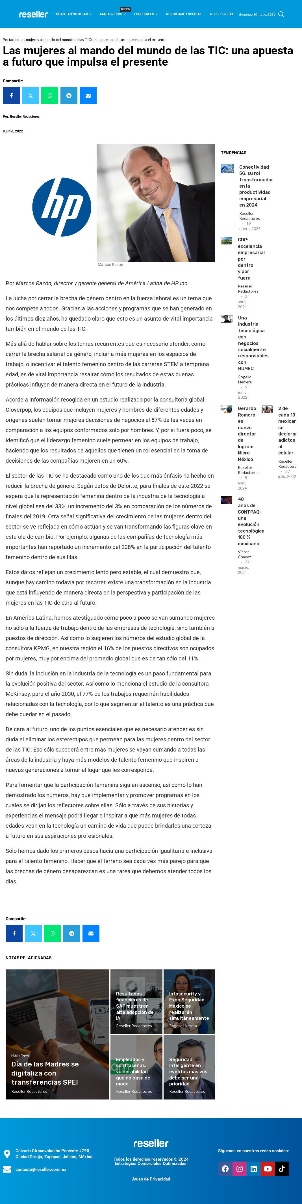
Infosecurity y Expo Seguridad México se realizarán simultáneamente (189, 1006)
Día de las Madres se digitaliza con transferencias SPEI (45, 1073)
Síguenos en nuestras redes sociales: (253, 1150)
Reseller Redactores (249, 216)
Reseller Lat (221, 14)
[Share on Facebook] (11, 95)
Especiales (144, 14)
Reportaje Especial (184, 14)
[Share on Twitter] (30, 95)
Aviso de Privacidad (151, 1179)
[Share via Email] (88, 95)
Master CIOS (113, 12)
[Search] (281, 14)
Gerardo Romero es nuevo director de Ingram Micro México (247, 434)
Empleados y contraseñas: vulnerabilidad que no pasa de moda (133, 1072)
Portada (9, 39)
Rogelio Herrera (245, 379)
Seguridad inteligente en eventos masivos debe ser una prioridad (188, 1072)
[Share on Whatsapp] (49, 95)
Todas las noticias (71, 14)
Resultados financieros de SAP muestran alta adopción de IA (135, 1006)
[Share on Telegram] (68, 95)
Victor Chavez (244, 554)
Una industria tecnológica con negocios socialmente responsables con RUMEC (253, 343)
